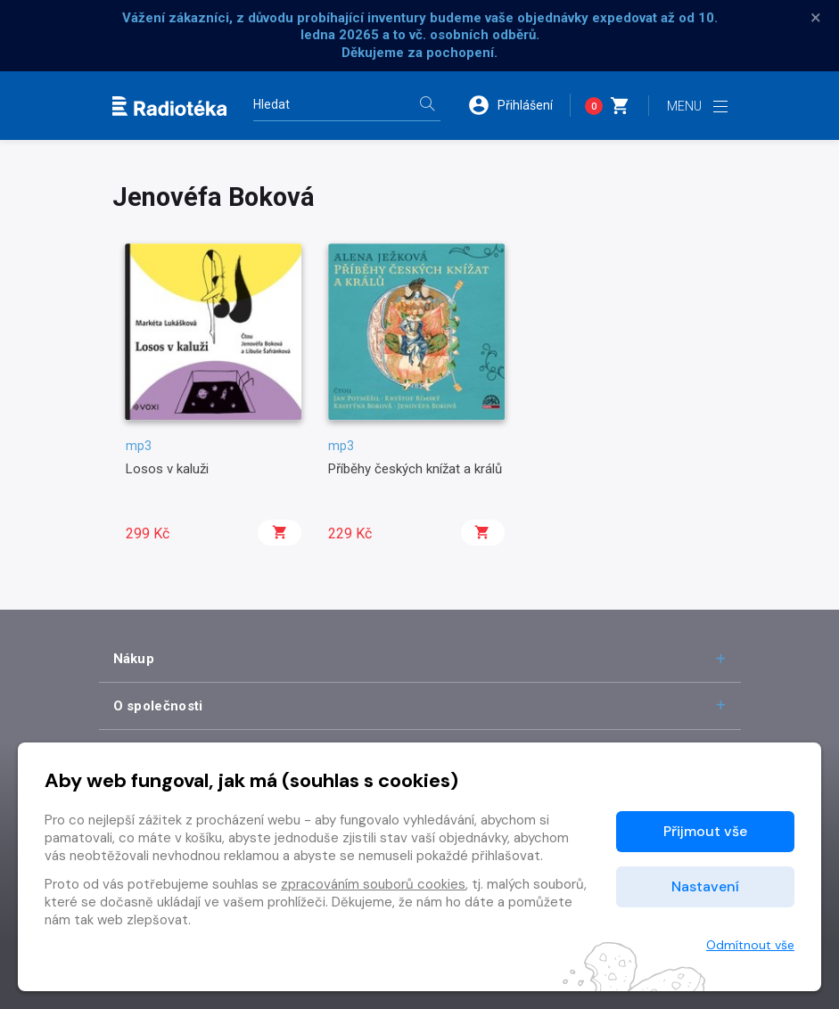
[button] (519, 105)
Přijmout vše (705, 831)
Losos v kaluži (167, 469)
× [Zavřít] (815, 18)
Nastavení (705, 886)
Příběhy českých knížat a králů (415, 469)
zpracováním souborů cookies (373, 884)
